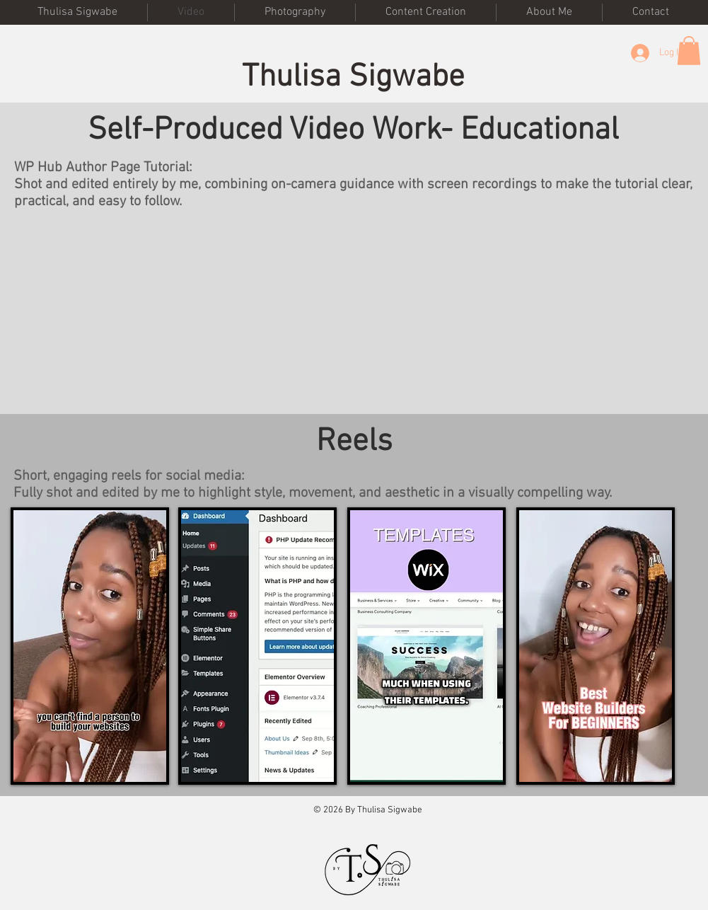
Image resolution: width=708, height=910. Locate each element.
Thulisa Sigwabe (353, 78)
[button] (689, 50)
